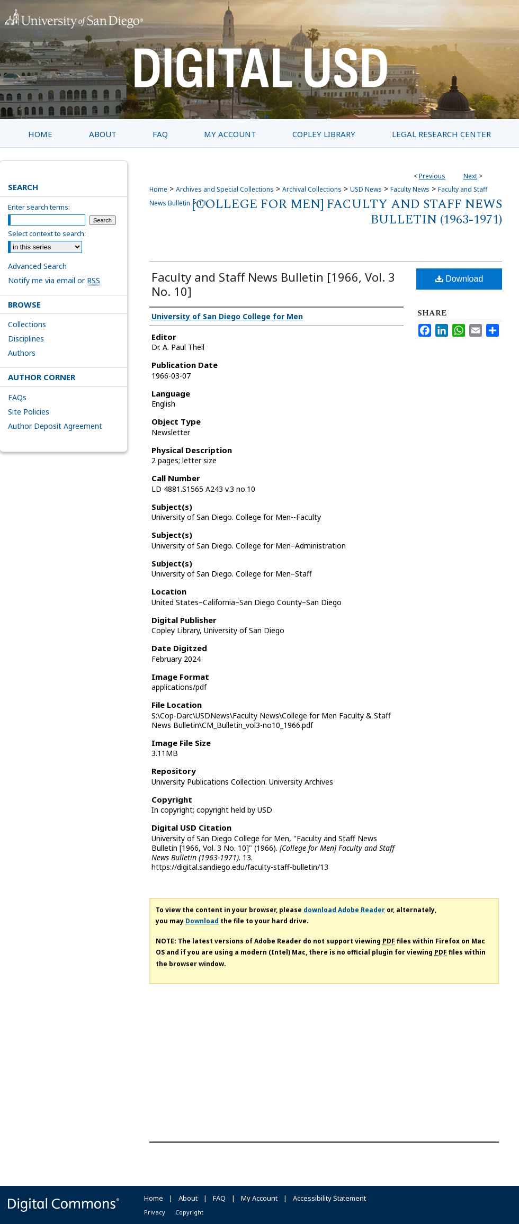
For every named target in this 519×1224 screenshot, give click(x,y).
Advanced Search (37, 266)
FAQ (219, 1198)
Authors (21, 353)
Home (158, 189)
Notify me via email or (54, 280)
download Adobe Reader (344, 909)
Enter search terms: (39, 207)
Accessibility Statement (329, 1198)
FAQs (17, 397)
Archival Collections (312, 189)
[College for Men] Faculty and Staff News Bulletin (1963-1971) (347, 212)
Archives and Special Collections (225, 189)
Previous (432, 176)
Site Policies (28, 412)
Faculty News (409, 189)
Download (459, 278)
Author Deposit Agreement (55, 426)
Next (470, 176)
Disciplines (26, 339)
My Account (259, 1198)
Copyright (189, 1212)
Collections (27, 324)
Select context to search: (47, 233)
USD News (366, 189)
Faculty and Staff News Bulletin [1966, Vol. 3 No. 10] (273, 284)
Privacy (154, 1212)
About (188, 1198)
